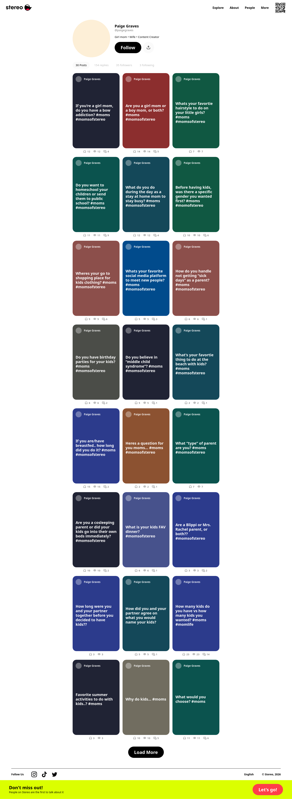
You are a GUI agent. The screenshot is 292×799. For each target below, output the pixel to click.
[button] (128, 47)
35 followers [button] (124, 65)
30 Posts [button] (81, 65)
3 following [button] (147, 65)
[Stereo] (19, 8)
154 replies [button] (101, 65)
